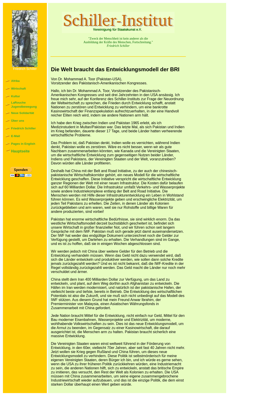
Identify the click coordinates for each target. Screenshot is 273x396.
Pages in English (23, 143)
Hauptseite (20, 151)
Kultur (15, 96)
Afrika (15, 81)
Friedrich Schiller (23, 128)
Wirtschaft (18, 88)
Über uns (17, 120)
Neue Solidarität (22, 113)
